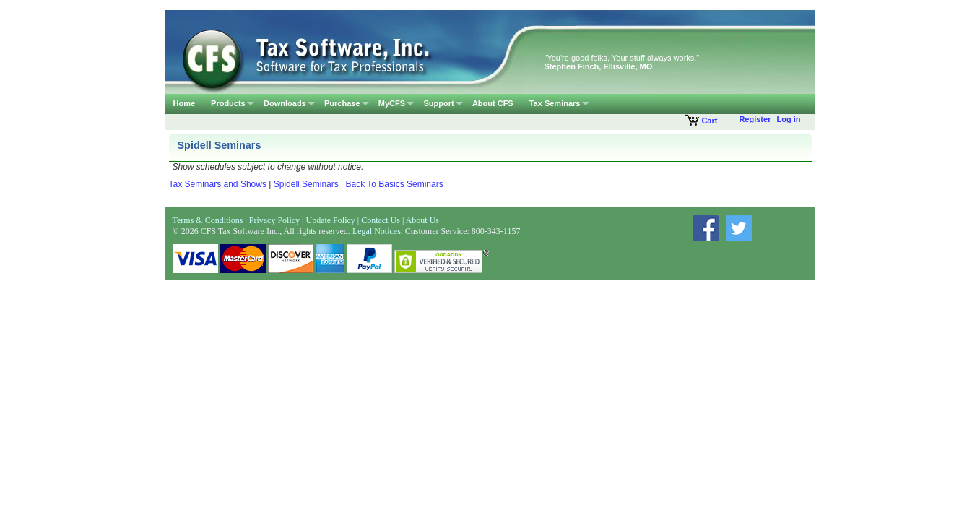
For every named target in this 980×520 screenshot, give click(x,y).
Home (184, 103)
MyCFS (391, 103)
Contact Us (380, 220)
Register (755, 119)
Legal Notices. (377, 231)
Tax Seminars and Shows (217, 184)
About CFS (492, 103)
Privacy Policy (274, 220)
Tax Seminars (555, 103)
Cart (701, 120)
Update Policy (331, 220)
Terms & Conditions (208, 220)
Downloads (285, 103)
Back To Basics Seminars (394, 184)
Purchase (342, 103)
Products (228, 103)
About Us (422, 220)
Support (438, 103)
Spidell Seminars (306, 184)
